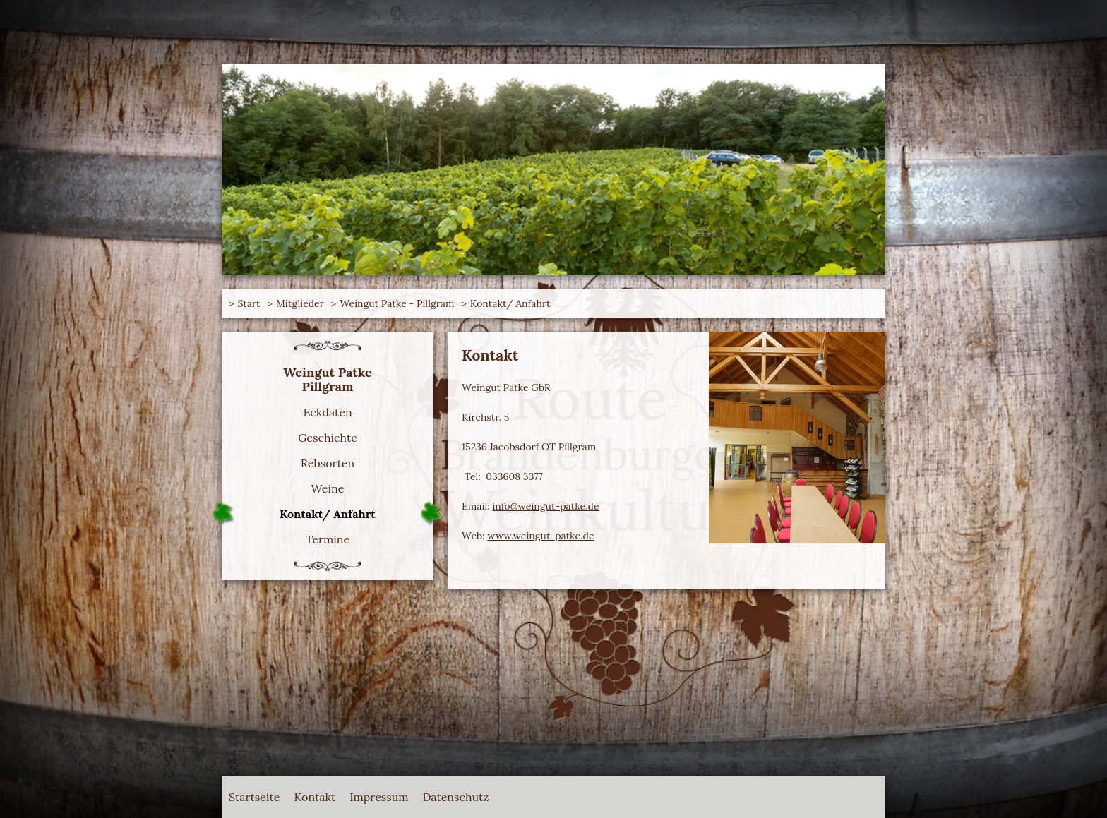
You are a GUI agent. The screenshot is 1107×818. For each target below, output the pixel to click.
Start (248, 303)
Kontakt (314, 797)
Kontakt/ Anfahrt (510, 303)
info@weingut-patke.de (545, 506)
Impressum (378, 797)
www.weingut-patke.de (540, 535)
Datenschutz (456, 797)
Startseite (254, 797)
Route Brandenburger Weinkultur (285, 70)
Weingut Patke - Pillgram (397, 303)
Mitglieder (300, 303)
